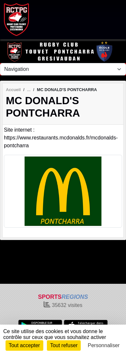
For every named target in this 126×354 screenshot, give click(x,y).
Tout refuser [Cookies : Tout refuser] (63, 345)
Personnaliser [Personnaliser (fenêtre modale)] (104, 345)
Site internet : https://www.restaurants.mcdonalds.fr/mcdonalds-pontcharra (61, 137)
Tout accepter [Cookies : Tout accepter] (24, 345)
